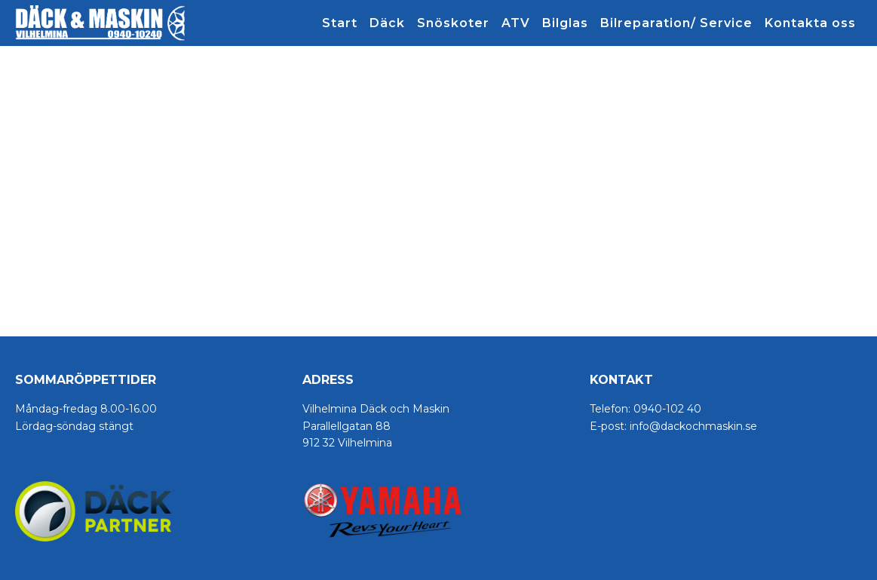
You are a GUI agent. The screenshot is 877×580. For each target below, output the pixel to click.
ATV (515, 23)
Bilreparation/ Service (676, 23)
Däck (387, 23)
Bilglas (565, 23)
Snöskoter (453, 23)
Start (339, 23)
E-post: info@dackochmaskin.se (673, 426)
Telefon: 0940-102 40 (645, 409)
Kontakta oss (810, 23)
